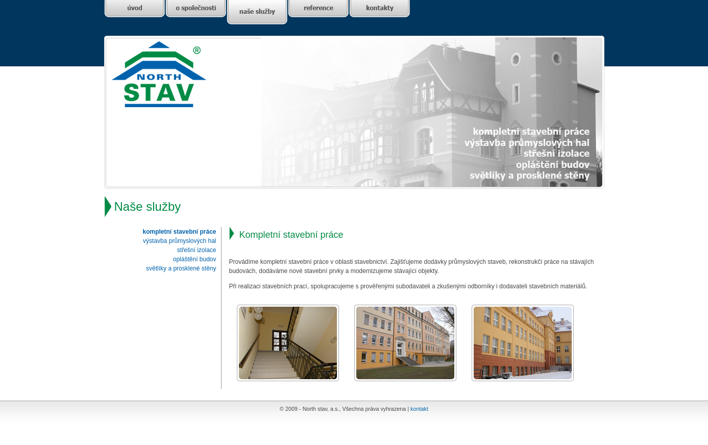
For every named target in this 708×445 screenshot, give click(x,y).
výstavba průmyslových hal (179, 240)
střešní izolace (196, 250)
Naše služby (147, 206)
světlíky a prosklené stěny (181, 268)
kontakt (419, 409)
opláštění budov (194, 259)
